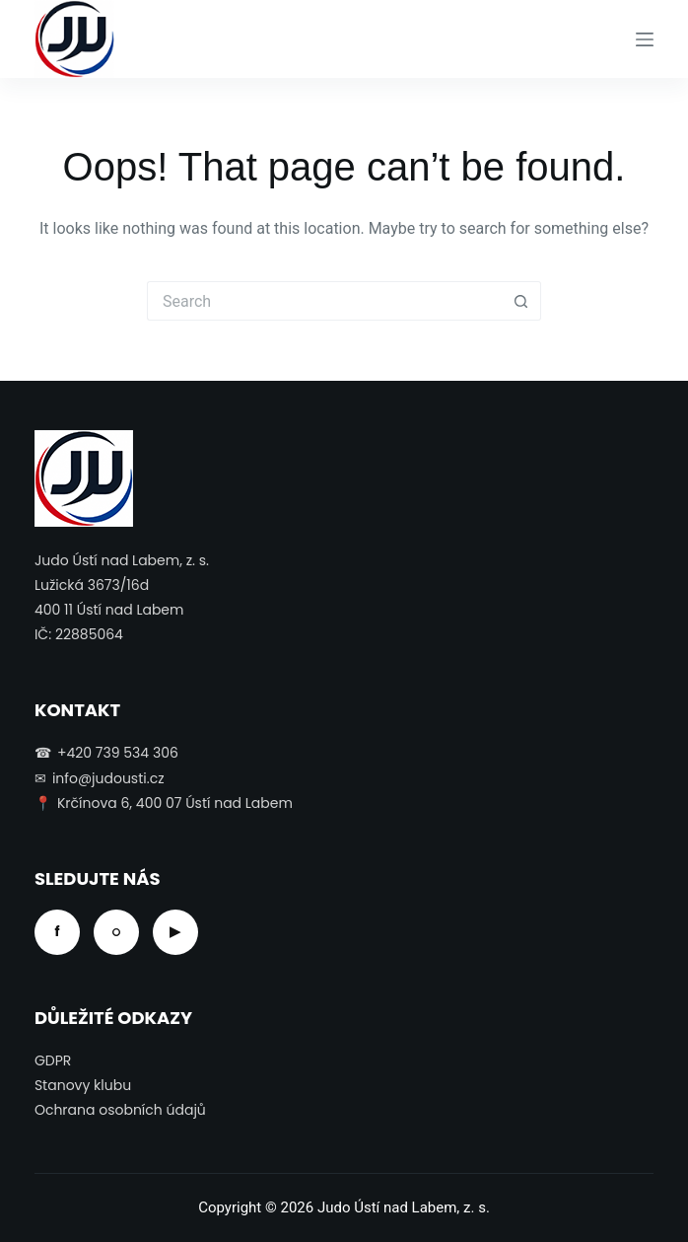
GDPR (52, 1060)
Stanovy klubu (82, 1085)
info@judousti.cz (108, 778)
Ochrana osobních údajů (120, 1110)
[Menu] (645, 39)
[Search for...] (324, 301)
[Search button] (521, 301)
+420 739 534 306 (117, 753)
